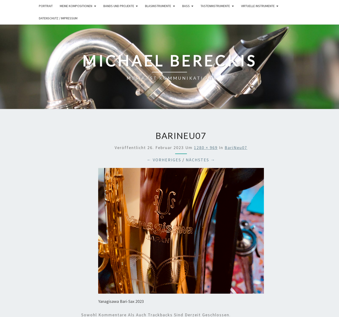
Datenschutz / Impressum (58, 18)
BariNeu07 (236, 147)
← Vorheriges (164, 160)
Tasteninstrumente (215, 6)
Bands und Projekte (118, 6)
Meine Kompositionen (76, 6)
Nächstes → (200, 160)
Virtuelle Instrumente (258, 6)
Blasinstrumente (158, 6)
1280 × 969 (206, 147)
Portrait (46, 6)
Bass (186, 6)
